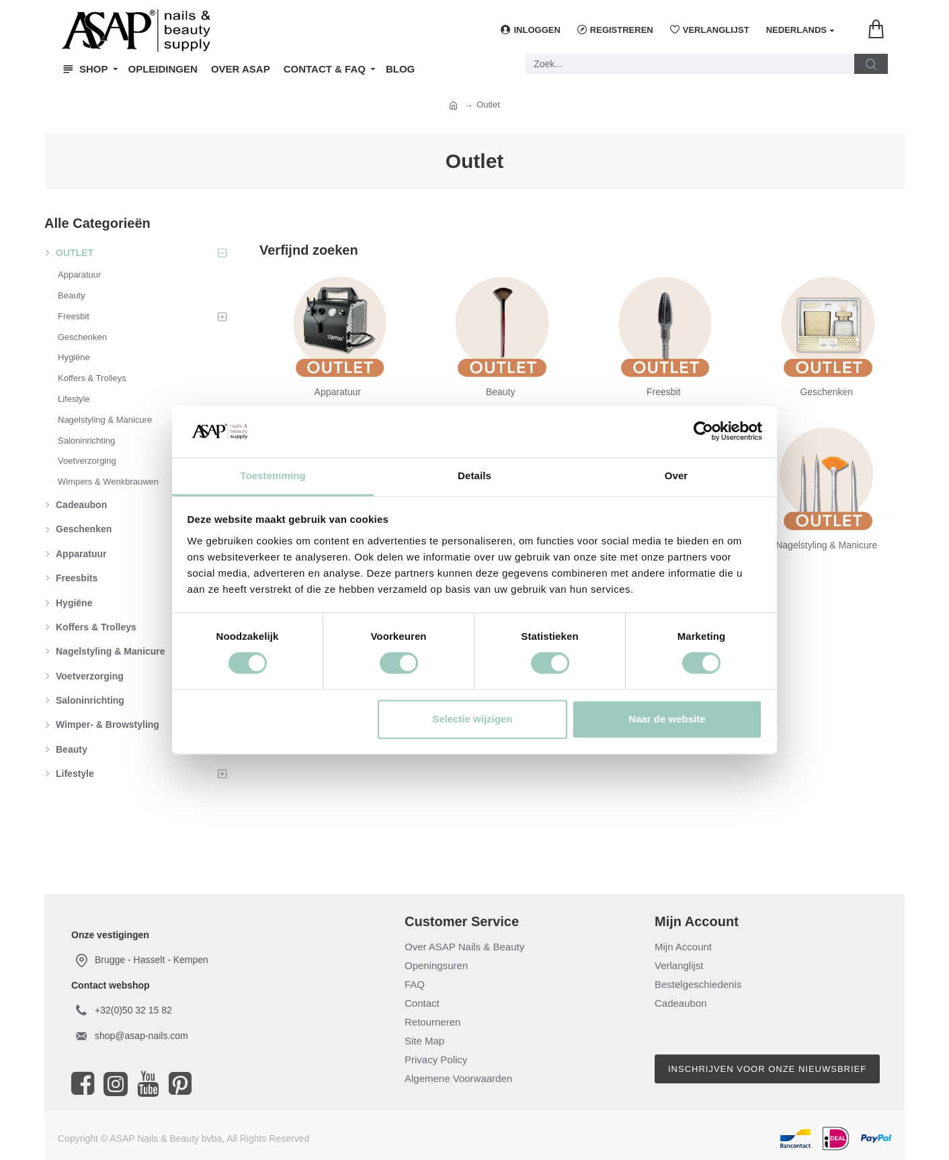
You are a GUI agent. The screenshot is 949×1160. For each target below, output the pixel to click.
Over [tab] (676, 475)
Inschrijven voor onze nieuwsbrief (767, 1069)
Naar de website (666, 718)
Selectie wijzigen (472, 718)
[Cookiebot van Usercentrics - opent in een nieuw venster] (703, 431)
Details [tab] (474, 475)
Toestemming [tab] (273, 475)
